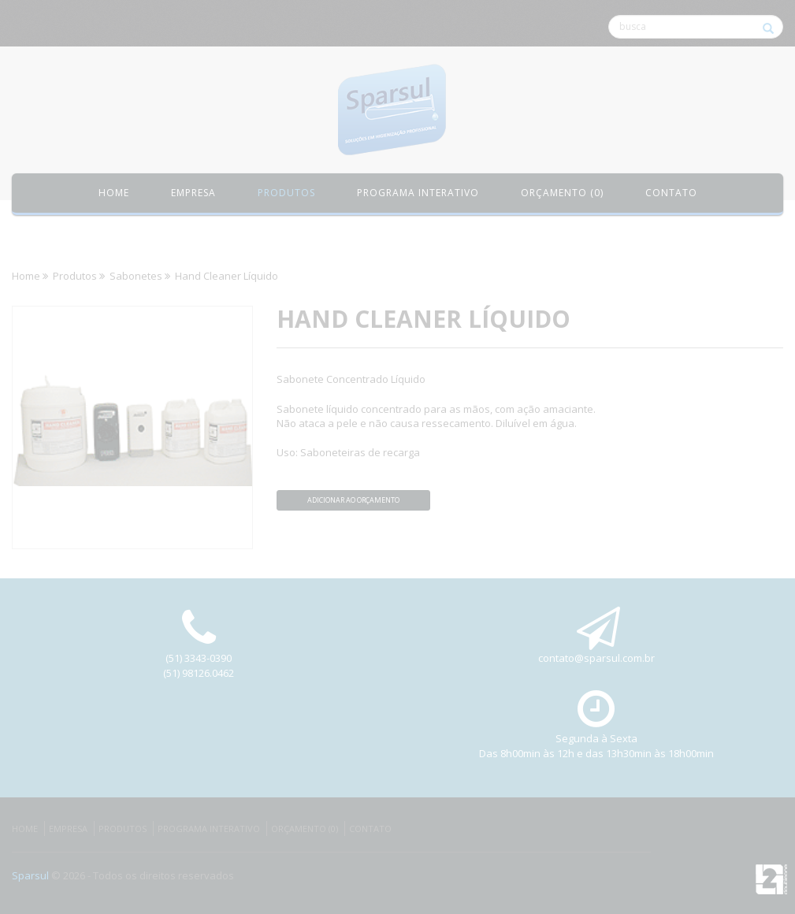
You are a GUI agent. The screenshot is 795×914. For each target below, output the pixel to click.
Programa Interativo (209, 828)
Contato (671, 192)
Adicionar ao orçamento (353, 500)
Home (113, 192)
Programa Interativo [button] (418, 192)
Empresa (193, 192)
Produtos (75, 276)
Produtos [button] (286, 192)
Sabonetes (136, 276)
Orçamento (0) (562, 192)
